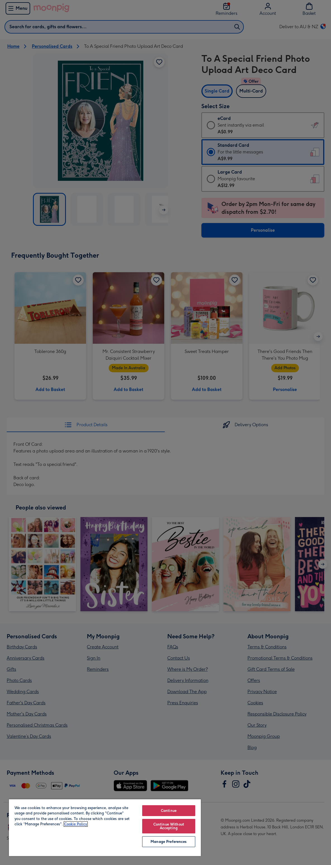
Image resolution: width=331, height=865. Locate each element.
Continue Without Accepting (168, 826)
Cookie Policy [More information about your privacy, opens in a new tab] (75, 824)
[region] (105, 827)
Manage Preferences (169, 842)
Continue (169, 811)
